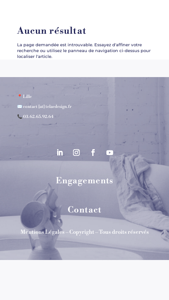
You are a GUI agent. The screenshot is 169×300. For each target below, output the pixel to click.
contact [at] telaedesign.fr (47, 106)
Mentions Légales (42, 232)
